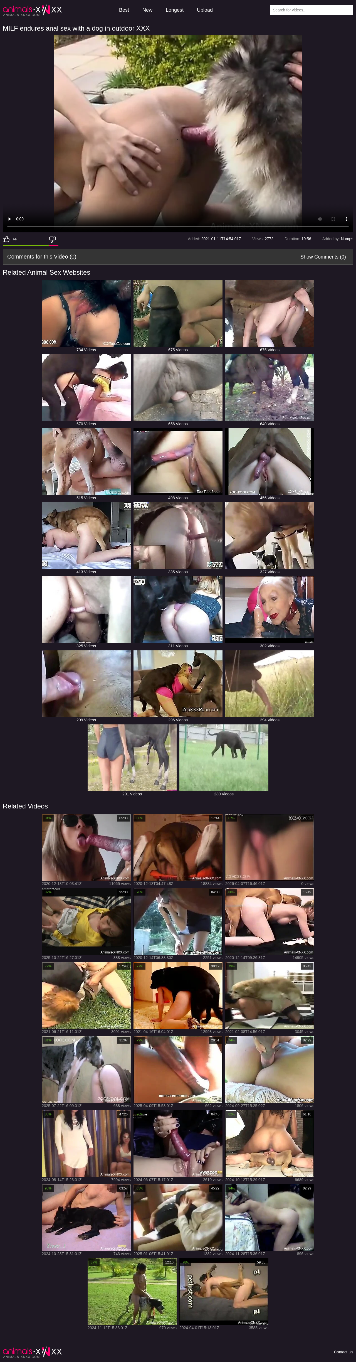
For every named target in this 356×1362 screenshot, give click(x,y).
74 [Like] (14, 239)
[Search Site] (348, 10)
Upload (205, 10)
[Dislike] (53, 239)
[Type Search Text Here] (311, 10)
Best (124, 10)
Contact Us (343, 1352)
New (147, 10)
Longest (175, 10)
